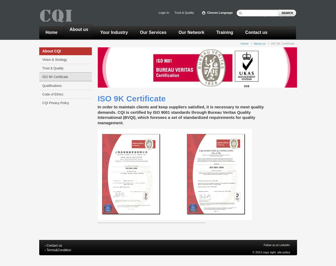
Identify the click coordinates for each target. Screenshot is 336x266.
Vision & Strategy (54, 60)
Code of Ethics (52, 94)
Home (244, 43)
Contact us (54, 245)
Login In (164, 12)
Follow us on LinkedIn (277, 245)
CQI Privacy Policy (55, 103)
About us (259, 43)
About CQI (51, 51)
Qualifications (52, 86)
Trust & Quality (53, 68)
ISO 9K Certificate (282, 43)
